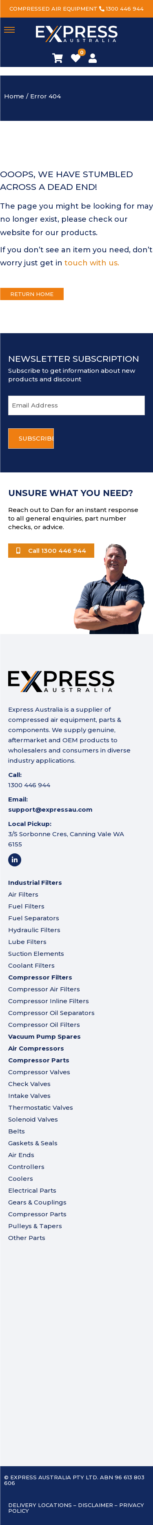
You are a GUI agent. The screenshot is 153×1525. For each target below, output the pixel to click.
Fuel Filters (26, 906)
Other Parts (26, 1238)
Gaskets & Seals (33, 1143)
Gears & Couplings (37, 1202)
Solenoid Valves (33, 1119)
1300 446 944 (125, 8)
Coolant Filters (31, 965)
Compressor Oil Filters (44, 1025)
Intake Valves (29, 1096)
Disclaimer (95, 1505)
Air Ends (21, 1155)
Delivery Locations (40, 1505)
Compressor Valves (39, 1072)
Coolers (20, 1178)
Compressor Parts (37, 1214)
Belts (16, 1131)
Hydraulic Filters (34, 930)
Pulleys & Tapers (35, 1226)
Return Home (31, 294)
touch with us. (91, 262)
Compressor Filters (40, 977)
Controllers (26, 1167)
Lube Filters (27, 942)
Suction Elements (36, 953)
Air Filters (23, 894)
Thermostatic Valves (40, 1107)
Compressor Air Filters (44, 989)
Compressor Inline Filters (48, 1001)
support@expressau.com (50, 809)
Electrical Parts (32, 1190)
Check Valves (29, 1084)
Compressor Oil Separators (51, 1013)
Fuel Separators (33, 918)
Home (14, 96)
